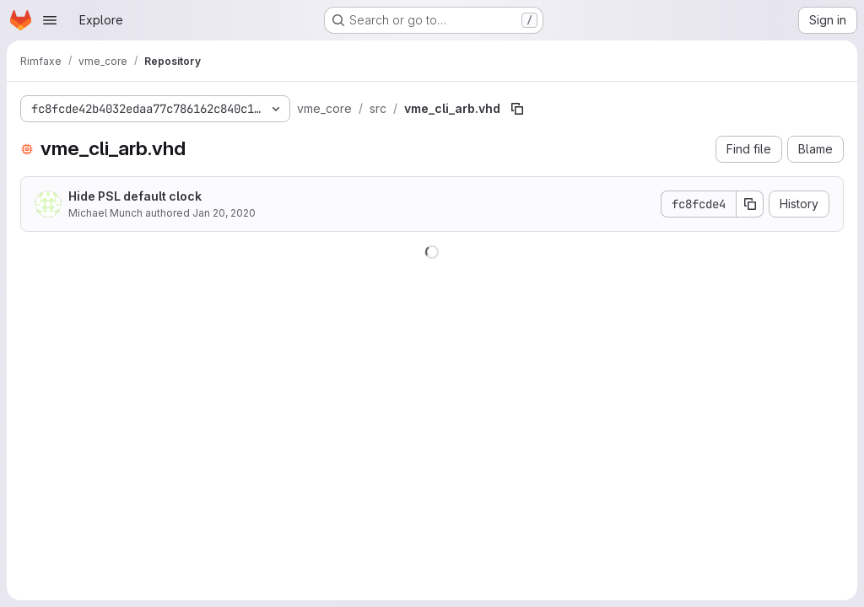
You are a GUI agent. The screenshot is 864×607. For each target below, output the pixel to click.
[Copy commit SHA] (750, 204)
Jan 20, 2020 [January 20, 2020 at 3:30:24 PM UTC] (224, 213)
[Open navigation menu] (49, 20)
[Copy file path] (517, 108)
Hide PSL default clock (135, 196)
